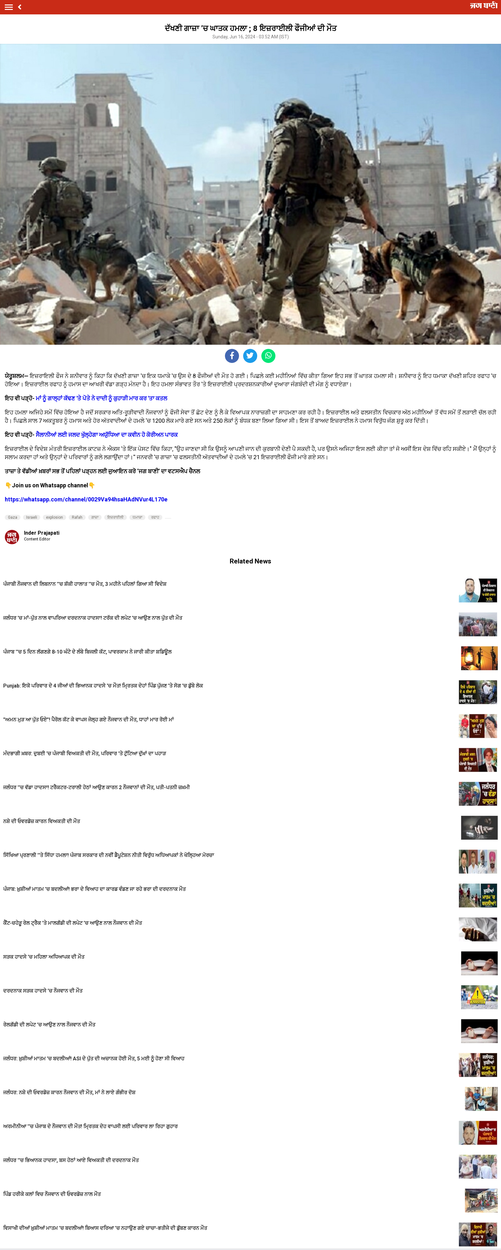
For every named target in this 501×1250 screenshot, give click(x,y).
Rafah (77, 517)
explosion (54, 517)
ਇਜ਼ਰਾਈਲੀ (115, 517)
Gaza (12, 517)
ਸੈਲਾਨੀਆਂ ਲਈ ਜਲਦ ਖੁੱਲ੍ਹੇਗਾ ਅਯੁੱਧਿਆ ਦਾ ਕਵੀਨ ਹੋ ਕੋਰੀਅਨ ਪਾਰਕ (107, 434)
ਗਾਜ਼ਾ (94, 517)
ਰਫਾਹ (155, 517)
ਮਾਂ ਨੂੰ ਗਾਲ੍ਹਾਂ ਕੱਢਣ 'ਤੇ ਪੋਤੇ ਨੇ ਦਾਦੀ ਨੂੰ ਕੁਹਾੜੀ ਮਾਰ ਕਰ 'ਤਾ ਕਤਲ (101, 398)
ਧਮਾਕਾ (137, 517)
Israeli (31, 517)
